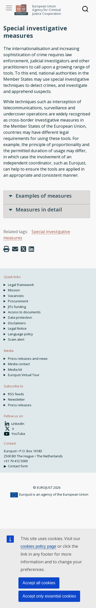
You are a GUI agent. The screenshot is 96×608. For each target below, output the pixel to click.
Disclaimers (17, 323)
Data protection (20, 317)
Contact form (18, 466)
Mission (14, 290)
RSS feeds (16, 394)
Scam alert (16, 339)
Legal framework (21, 284)
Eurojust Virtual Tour (23, 375)
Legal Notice (17, 328)
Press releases (19, 405)
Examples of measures (40, 195)
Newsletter (16, 399)
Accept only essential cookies (49, 596)
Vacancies (16, 295)
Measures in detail (35, 209)
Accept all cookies (39, 583)
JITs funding (17, 306)
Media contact (19, 364)
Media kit (15, 369)
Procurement (18, 301)
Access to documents (24, 312)
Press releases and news (28, 358)
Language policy (20, 334)
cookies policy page (38, 546)
